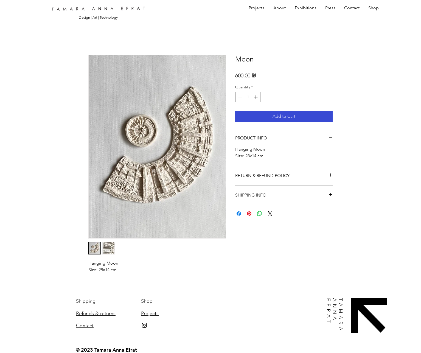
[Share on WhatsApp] (259, 213)
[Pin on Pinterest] (249, 213)
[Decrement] (239, 97)
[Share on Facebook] (238, 213)
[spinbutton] (248, 97)
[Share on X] (270, 213)
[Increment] (256, 97)
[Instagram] (144, 325)
